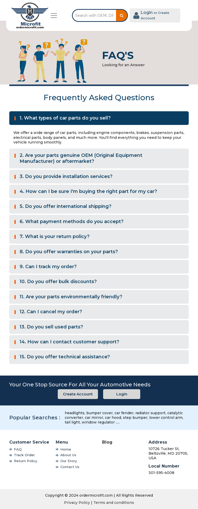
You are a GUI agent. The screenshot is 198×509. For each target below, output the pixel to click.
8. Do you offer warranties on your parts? (69, 251)
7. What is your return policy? (54, 236)
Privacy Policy (77, 502)
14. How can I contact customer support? (69, 342)
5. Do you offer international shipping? (65, 206)
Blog (107, 442)
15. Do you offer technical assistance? (65, 357)
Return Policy (25, 461)
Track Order (24, 455)
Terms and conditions (113, 502)
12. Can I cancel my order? (51, 312)
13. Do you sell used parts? (51, 327)
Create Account (78, 394)
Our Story (68, 461)
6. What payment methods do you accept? (71, 221)
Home (65, 449)
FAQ (18, 449)
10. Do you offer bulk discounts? (58, 281)
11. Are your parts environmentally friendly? (71, 297)
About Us (68, 455)
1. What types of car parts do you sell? (65, 118)
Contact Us (69, 467)
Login (121, 394)
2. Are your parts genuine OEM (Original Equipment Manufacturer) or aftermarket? (81, 158)
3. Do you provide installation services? (66, 176)
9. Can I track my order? (48, 266)
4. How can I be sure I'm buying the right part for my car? (88, 191)
